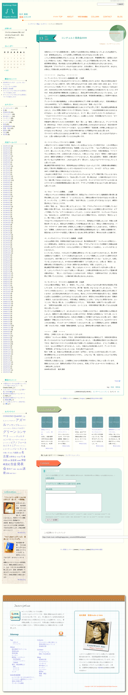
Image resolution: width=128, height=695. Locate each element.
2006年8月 (6, 309)
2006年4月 (6, 317)
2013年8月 (6, 210)
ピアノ (14, 442)
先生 (11, 452)
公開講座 (15, 662)
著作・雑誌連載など (18, 664)
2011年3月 (6, 245)
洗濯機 (19, 460)
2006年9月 (6, 307)
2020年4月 (6, 152)
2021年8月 (6, 148)
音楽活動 (15, 653)
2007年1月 (6, 299)
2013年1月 (6, 216)
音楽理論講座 (16, 659)
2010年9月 (6, 255)
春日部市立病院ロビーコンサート (14, 394)
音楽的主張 (6, 112)
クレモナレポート (9, 108)
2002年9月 (6, 366)
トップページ (31, 24)
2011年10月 (7, 239)
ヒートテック (7, 442)
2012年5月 (6, 227)
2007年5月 (6, 293)
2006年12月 (7, 301)
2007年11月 (7, 289)
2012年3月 (6, 231)
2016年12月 (7, 176)
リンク (14, 671)
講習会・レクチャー (18, 657)
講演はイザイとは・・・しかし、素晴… (47, 432)
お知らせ (15, 642)
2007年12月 (7, 287)
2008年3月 (6, 283)
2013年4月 (6, 212)
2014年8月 (6, 204)
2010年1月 (6, 271)
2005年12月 (7, 325)
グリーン (9, 432)
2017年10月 (7, 166)
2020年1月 (6, 154)
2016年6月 (6, 186)
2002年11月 (7, 362)
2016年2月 (6, 192)
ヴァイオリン (7, 114)
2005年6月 (6, 338)
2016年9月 (6, 182)
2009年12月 (7, 273)
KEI (6, 404)
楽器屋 (13, 460)
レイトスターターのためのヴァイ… (23, 677)
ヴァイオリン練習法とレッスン (22, 679)
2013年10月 (7, 206)
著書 (14, 666)
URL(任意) (49, 489)
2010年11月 (7, 251)
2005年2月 (6, 346)
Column (95, 16)
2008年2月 (6, 285)
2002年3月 (6, 368)
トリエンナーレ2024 (9, 86)
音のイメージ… (79, 429)
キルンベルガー (18, 428)
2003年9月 (6, 356)
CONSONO (8, 416)
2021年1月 (6, 150)
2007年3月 (6, 295)
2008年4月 (6, 281)
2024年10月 (7, 146)
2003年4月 (6, 358)
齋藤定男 (8, 400)
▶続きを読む (49, 448)
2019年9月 (6, 158)
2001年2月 (6, 372)
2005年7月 (6, 336)
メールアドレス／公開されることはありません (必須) (63, 483)
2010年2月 (6, 269)
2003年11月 (7, 352)
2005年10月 (7, 329)
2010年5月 (6, 263)
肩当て (10, 469)
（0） (118, 391)
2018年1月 (6, 164)
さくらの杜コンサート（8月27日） (14, 402)
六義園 (15, 453)
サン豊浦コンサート (67, 398)
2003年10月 (7, 354)
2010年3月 (6, 267)
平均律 (18, 457)
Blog (120, 16)
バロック (23, 440)
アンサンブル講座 (18, 683)
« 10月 (6, 70)
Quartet (18, 416)
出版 (19, 452)
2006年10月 (7, 305)
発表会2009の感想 (96, 398)
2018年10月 (7, 160)
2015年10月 (7, 196)
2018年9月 (6, 162)
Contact (107, 16)
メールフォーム (44, 652)
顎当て (14, 473)
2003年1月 (6, 360)
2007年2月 (6, 297)
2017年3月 (6, 170)
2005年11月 (7, 327)
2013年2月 (6, 214)
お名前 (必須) (50, 478)
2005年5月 (6, 340)
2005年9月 (6, 332)
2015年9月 (6, 198)
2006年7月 (6, 311)
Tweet (117, 381)
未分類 (5, 134)
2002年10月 (7, 364)
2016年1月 (6, 194)
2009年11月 (7, 275)
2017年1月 (6, 174)
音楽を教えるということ (47, 644)
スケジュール (16, 643)
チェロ (19, 436)
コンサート (44, 24)
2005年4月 (6, 342)
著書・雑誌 (6, 128)
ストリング (16, 669)
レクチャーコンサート (19, 661)
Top (58, 16)
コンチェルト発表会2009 (74, 38)
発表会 (117, 387)
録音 (11, 473)
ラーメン (22, 445)
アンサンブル (13, 425)
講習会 (5, 130)
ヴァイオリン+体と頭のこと (48, 642)
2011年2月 (6, 247)
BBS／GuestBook (44, 654)
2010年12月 (7, 249)
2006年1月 (6, 323)
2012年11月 (7, 220)
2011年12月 (7, 235)
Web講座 (82, 16)
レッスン (117, 44)
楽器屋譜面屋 (7, 126)
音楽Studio (15, 651)
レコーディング (8, 449)
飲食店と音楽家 (8, 88)
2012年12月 (7, 218)
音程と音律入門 (17, 681)
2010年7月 (6, 259)
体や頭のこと (7, 116)
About (70, 16)
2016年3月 (6, 190)
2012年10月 (7, 222)
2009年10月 (7, 277)
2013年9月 (6, 208)
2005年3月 (6, 344)
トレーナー (6, 120)
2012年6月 (6, 225)
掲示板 (100, 668)
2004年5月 (6, 348)
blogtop (82, 398)
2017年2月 (6, 172)
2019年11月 (7, 156)
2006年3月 (6, 319)
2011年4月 (6, 243)
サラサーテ (16, 668)
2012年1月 (6, 233)
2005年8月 (6, 334)
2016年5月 (6, 188)
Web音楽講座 (15, 675)
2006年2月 (6, 321)
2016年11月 (7, 178)
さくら (7, 420)
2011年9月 (6, 241)
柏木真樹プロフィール (19, 649)
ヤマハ (18, 445)
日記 (4, 132)
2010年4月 (6, 265)
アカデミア (12, 420)
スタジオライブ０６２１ (11, 389)
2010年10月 (7, 253)
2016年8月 (6, 184)
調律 (21, 469)
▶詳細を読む (22, 532)
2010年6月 (6, 261)
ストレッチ (12, 436)
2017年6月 (6, 168)
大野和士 (12, 457)
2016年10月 (7, 180)
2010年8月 (6, 257)
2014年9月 (6, 202)
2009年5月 (6, 279)
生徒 (112, 387)
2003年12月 (7, 350)
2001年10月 (7, 370)
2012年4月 (6, 229)
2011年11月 (7, 237)
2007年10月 (7, 291)
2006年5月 (6, 315)
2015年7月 (6, 200)
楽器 (4, 124)
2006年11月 (7, 303)
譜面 (7, 473)
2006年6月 (6, 313)
